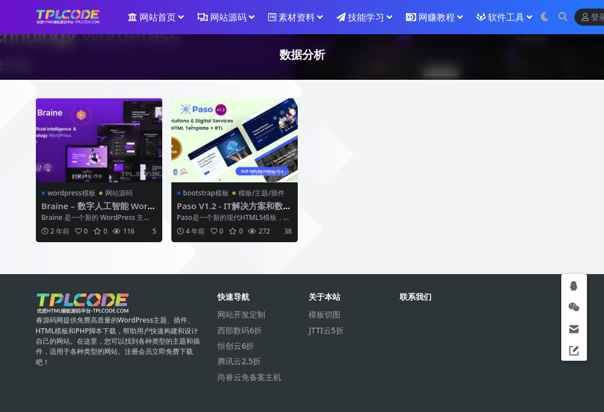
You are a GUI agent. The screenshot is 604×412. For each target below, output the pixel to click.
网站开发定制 (241, 314)
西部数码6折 (239, 330)
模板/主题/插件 (262, 193)
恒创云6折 (235, 345)
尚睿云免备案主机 (249, 377)
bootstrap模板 (206, 193)
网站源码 (119, 193)
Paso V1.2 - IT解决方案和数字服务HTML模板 (230, 211)
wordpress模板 (72, 193)
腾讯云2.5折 (239, 361)
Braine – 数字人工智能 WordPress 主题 (98, 211)
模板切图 (324, 314)
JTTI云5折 (326, 330)
